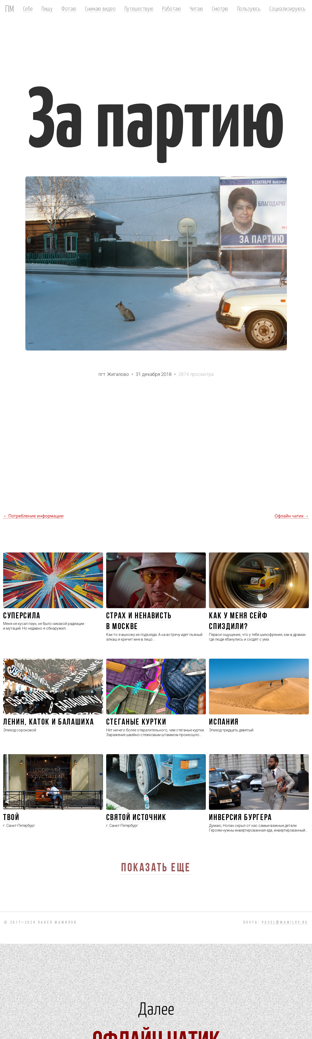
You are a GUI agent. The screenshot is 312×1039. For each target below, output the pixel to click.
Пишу (47, 8)
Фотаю (68, 8)
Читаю (196, 8)
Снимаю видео (100, 8)
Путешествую (139, 8)
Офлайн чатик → (292, 516)
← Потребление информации (33, 516)
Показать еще (156, 868)
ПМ (9, 8)
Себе (28, 8)
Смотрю (220, 8)
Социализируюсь (287, 8)
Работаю (171, 8)
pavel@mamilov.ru (285, 923)
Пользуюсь (249, 8)
